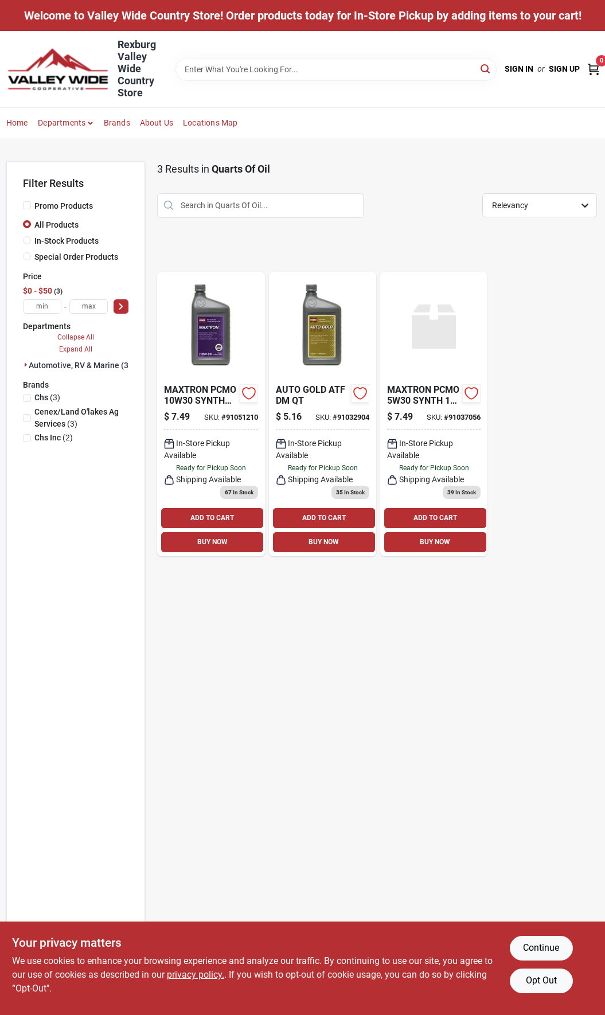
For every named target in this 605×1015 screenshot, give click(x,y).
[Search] (486, 68)
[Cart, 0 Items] (593, 69)
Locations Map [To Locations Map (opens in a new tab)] (210, 122)
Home (17, 122)
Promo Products (63, 206)
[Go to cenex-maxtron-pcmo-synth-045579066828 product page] (433, 414)
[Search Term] (336, 69)
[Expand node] (26, 364)
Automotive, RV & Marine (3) (80, 365)
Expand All (75, 349)
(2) (53, 437)
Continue (541, 947)
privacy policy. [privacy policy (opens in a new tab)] (195, 974)
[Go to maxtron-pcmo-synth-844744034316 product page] (210, 414)
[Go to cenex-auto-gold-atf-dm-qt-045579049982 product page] (322, 414)
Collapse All (75, 337)
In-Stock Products (66, 241)
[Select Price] (121, 306)
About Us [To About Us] (157, 122)
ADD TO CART (212, 518)
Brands (117, 122)
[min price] (42, 306)
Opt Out (541, 980)
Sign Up (564, 68)
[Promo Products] (27, 205)
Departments (61, 122)
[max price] (88, 306)
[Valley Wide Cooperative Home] (58, 69)
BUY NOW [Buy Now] (212, 542)
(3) (47, 397)
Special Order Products (76, 257)
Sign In (519, 68)
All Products (56, 225)
